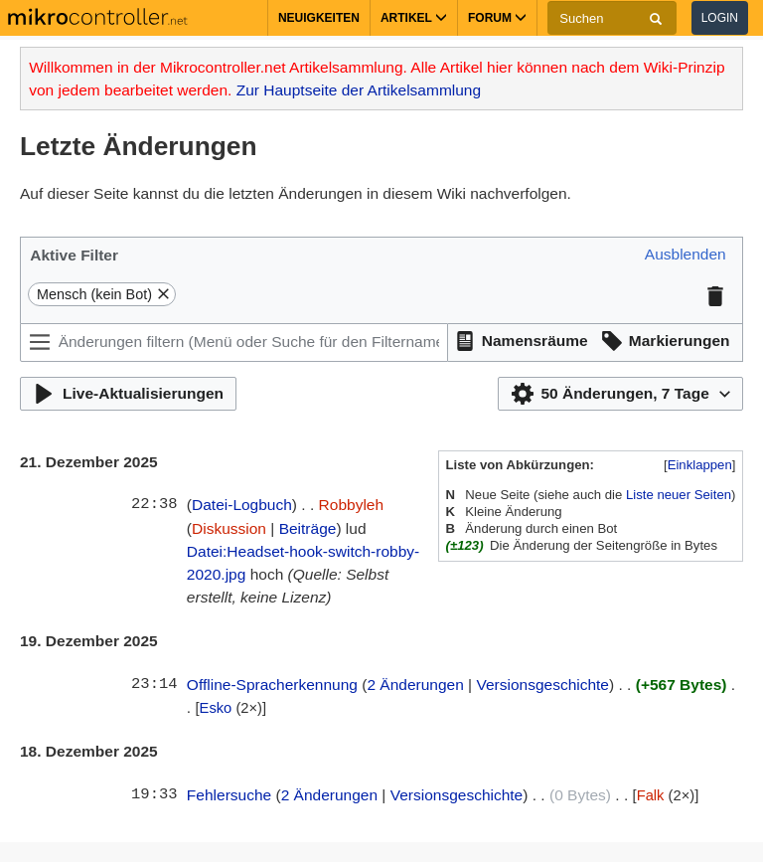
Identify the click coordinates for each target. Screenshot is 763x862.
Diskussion (229, 528)
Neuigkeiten (319, 18)
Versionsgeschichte (542, 684)
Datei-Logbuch (242, 504)
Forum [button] (497, 18)
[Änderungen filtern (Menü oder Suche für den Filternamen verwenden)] (234, 342)
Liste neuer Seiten (678, 494)
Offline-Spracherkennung (272, 684)
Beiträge (308, 528)
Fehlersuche (229, 794)
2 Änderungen (415, 684)
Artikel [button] (414, 18)
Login (719, 18)
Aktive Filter (74, 255)
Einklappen (700, 464)
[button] (685, 254)
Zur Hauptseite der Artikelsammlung (358, 90)
